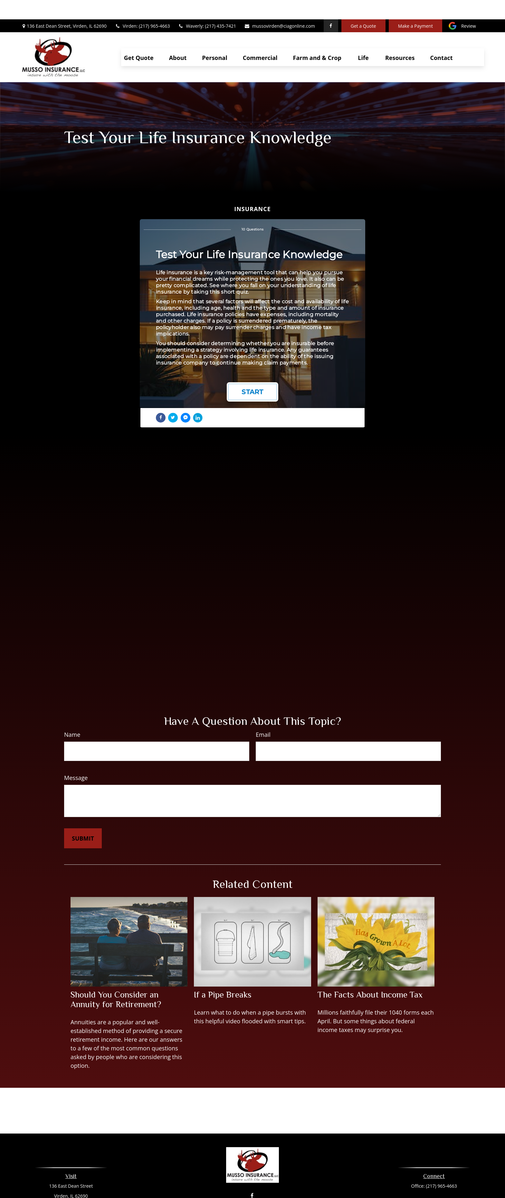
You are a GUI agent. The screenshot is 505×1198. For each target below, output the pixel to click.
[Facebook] (331, 6)
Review (468, 7)
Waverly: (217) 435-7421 (207, 7)
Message (76, 758)
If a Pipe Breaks (223, 975)
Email (263, 715)
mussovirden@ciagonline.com (279, 7)
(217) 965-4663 (441, 1167)
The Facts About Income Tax (370, 975)
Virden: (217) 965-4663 (142, 7)
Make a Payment (415, 7)
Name (72, 715)
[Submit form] (83, 819)
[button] (139, 38)
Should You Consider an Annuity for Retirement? (116, 980)
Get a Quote (363, 7)
